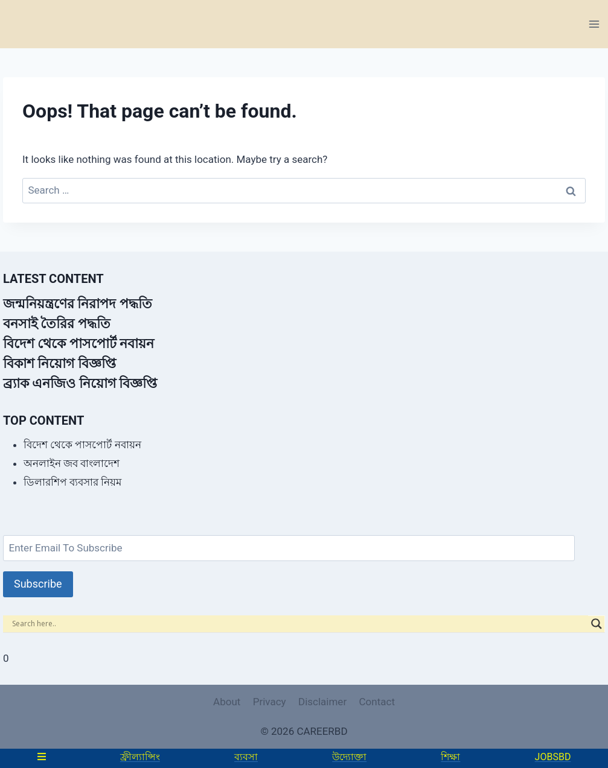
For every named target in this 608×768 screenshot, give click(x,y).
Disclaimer (322, 702)
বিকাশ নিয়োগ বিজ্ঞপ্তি (59, 363)
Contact (377, 702)
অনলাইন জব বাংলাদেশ (72, 463)
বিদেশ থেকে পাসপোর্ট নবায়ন (78, 343)
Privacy (269, 702)
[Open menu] (594, 23)
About (226, 702)
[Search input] (298, 623)
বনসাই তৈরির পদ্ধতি (56, 323)
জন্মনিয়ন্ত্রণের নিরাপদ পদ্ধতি (77, 303)
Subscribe (38, 583)
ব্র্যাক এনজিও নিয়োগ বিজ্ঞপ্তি (80, 383)
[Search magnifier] (596, 623)
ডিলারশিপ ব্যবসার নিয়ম (72, 482)
